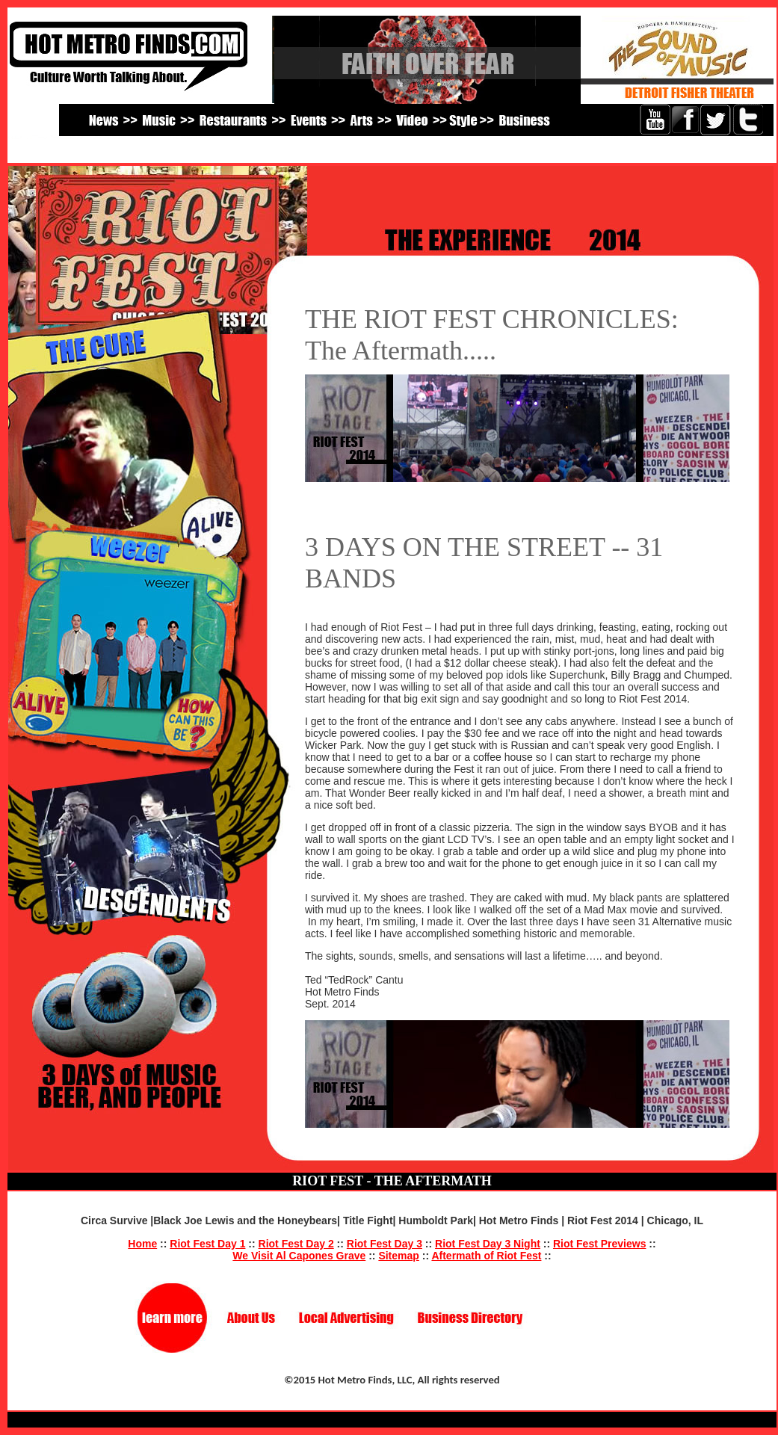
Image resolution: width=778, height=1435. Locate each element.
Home (142, 1244)
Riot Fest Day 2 (296, 1244)
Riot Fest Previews (599, 1244)
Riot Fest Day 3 (384, 1244)
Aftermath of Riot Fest (486, 1256)
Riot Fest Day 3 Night (487, 1244)
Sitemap (398, 1256)
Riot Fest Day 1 (207, 1244)
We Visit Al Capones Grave (298, 1256)
